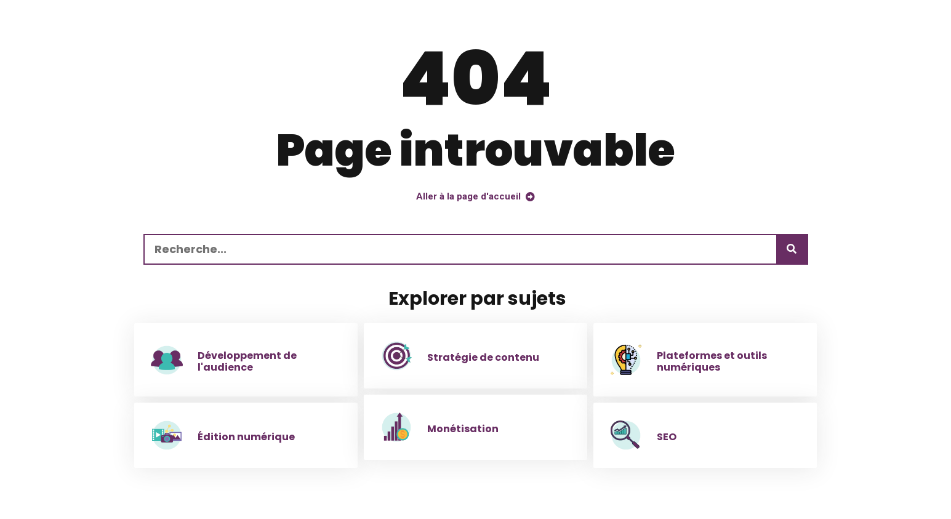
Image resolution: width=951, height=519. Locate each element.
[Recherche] (791, 249)
